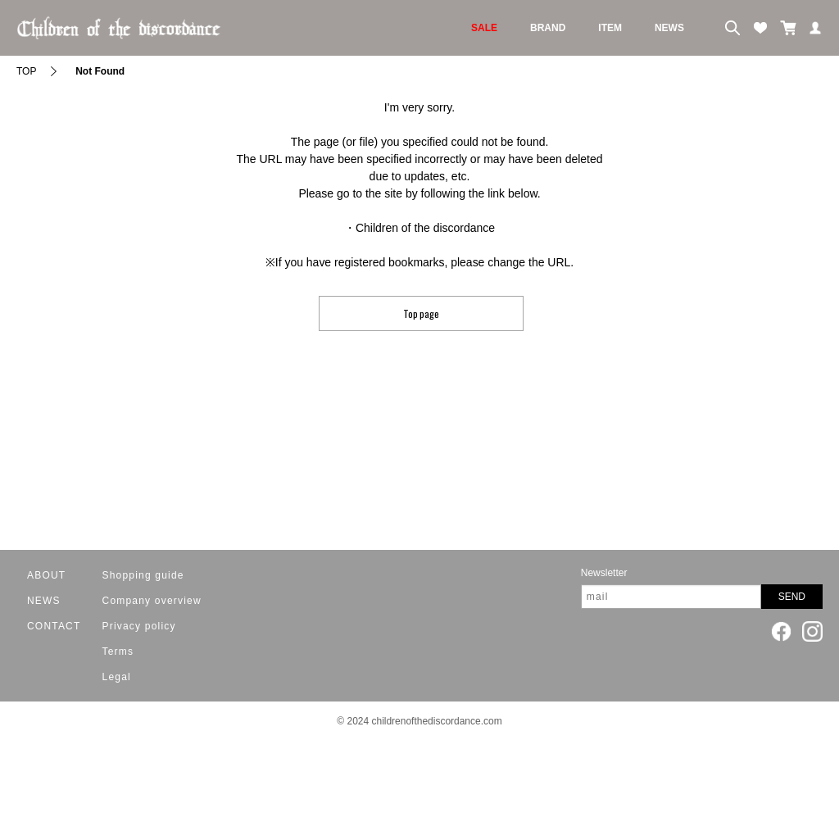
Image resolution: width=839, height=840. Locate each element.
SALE (484, 28)
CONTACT (54, 626)
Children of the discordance (425, 227)
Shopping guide (143, 575)
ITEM (610, 28)
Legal (116, 677)
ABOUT (46, 575)
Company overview (152, 600)
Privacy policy (139, 626)
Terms (118, 651)
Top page (421, 313)
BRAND (547, 28)
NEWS (669, 28)
